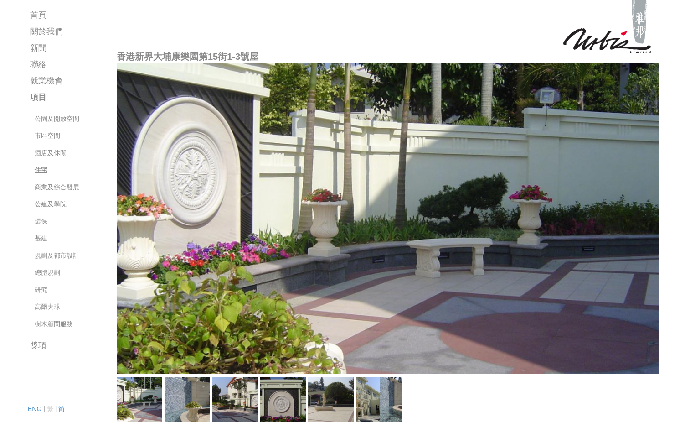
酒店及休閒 (51, 152)
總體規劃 (47, 272)
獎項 (38, 345)
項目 (38, 97)
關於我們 (46, 31)
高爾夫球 (47, 306)
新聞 (38, 47)
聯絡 (38, 64)
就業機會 (46, 80)
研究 (41, 289)
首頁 (38, 15)
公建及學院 (51, 204)
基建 (41, 238)
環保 (41, 221)
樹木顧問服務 (54, 324)
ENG (34, 408)
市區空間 (47, 135)
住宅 (41, 169)
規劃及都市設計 (57, 255)
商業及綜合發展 (57, 187)
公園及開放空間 (57, 118)
